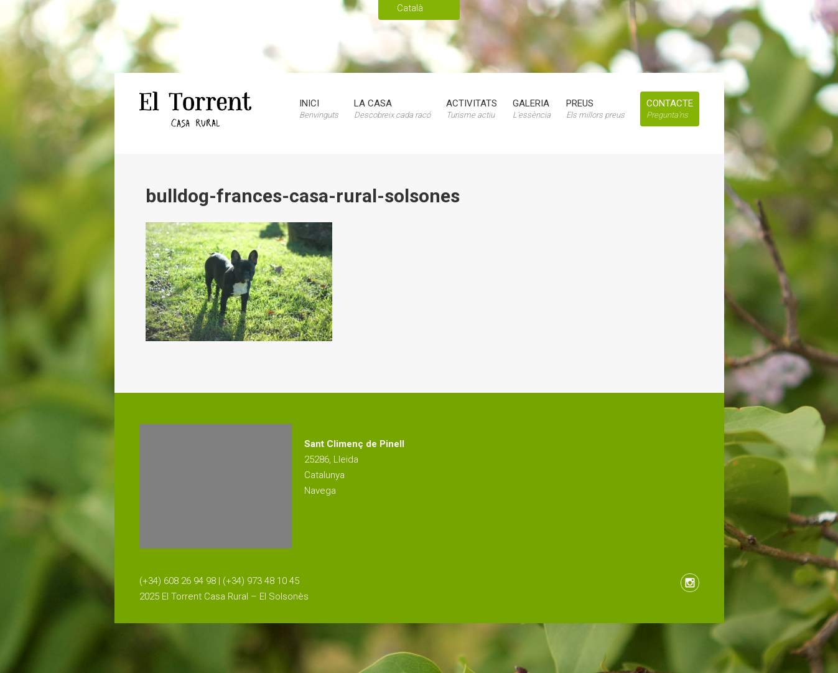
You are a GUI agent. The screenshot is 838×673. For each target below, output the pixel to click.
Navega (320, 490)
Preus (595, 109)
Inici (318, 109)
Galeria (532, 109)
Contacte (669, 109)
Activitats (471, 109)
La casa (392, 109)
